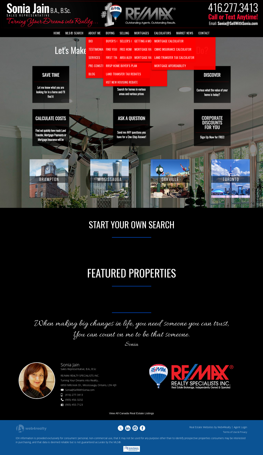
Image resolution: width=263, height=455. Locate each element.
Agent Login (240, 427)
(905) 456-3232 (74, 399)
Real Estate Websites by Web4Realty (210, 427)
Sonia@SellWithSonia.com (79, 390)
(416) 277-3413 (74, 395)
